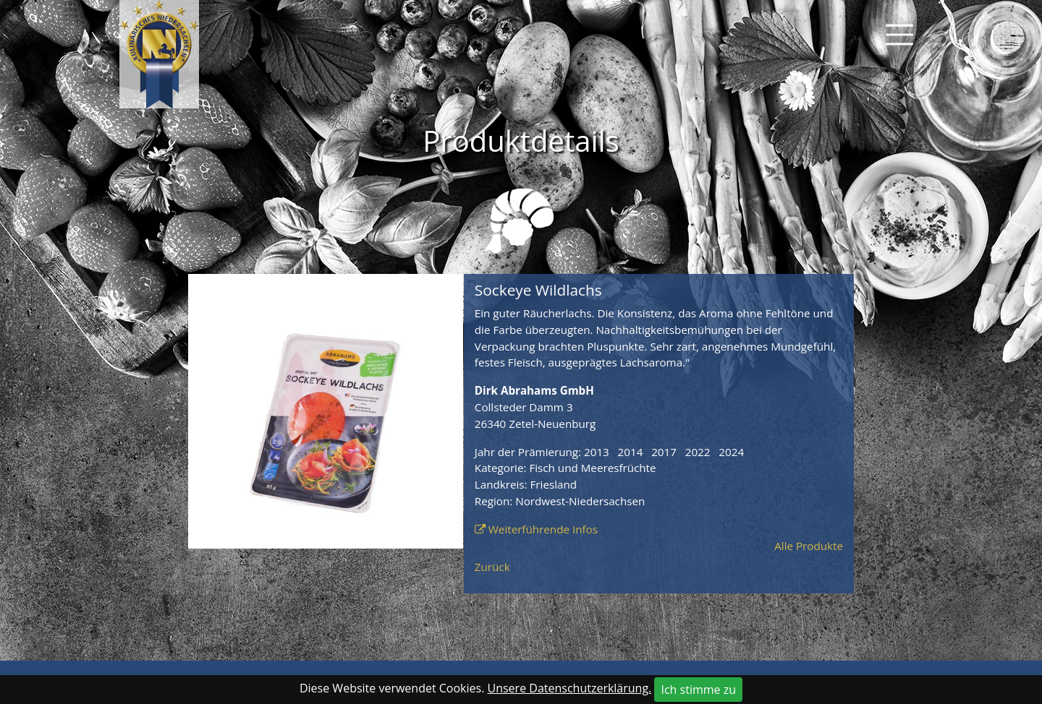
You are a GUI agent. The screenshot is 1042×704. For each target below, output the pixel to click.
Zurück (492, 566)
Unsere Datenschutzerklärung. (570, 688)
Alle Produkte (808, 545)
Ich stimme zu (698, 689)
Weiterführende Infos (543, 529)
